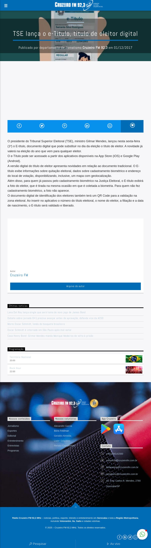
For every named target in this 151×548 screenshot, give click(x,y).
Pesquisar (37, 544)
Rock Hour (15, 368)
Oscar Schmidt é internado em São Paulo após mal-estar (39, 330)
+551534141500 (114, 453)
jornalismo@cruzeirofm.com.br (122, 474)
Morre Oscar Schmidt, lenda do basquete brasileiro (37, 324)
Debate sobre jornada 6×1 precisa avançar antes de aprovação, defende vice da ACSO (56, 318)
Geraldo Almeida (62, 435)
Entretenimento (15, 440)
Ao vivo (113, 544)
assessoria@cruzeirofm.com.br (122, 467)
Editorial (12, 435)
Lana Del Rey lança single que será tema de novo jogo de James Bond (47, 312)
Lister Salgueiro (62, 440)
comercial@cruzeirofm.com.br (121, 460)
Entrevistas (13, 445)
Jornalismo (75, 25)
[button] (142, 534)
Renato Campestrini (64, 445)
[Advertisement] (75, 95)
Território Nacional (20, 357)
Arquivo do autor (75, 286)
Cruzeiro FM (19, 275)
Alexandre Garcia (63, 426)
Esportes (12, 430)
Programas (13, 450)
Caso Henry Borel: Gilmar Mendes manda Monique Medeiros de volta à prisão (50, 335)
